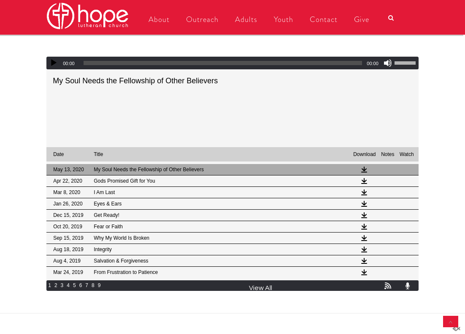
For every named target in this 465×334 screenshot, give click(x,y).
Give (361, 19)
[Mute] (388, 63)
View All (260, 288)
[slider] (223, 63)
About (159, 19)
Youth (283, 19)
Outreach (202, 19)
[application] (232, 63)
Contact (324, 19)
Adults (246, 19)
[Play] (53, 63)
